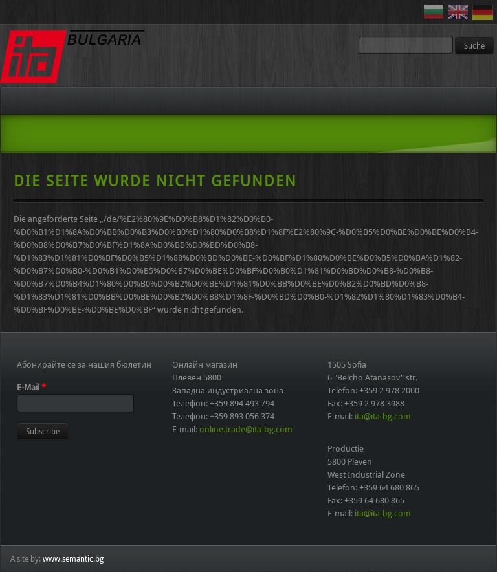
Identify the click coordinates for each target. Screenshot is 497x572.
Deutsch (484, 12)
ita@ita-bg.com (383, 416)
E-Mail (31, 387)
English (460, 12)
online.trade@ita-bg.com (246, 429)
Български (435, 12)
